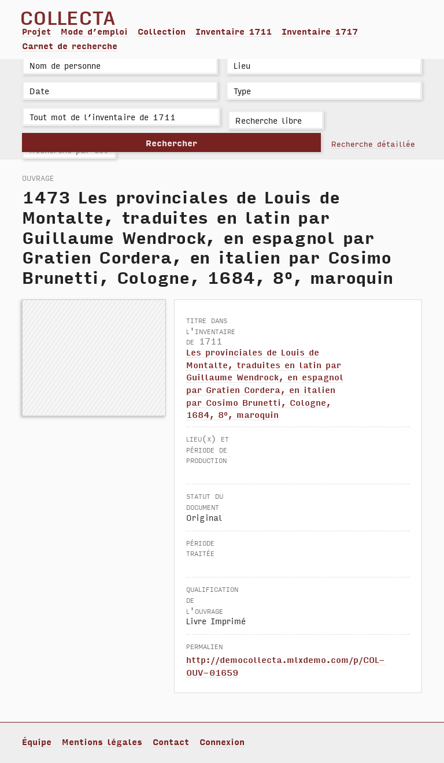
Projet (36, 31)
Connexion (222, 741)
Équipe (36, 741)
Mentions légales (102, 741)
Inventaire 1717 (320, 31)
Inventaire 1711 (233, 31)
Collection (162, 31)
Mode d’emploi (94, 31)
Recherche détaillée (373, 143)
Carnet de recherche (69, 45)
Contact (171, 741)
